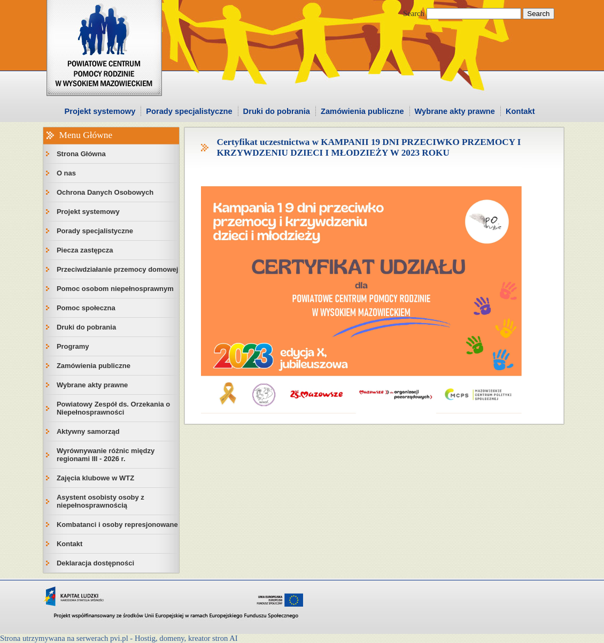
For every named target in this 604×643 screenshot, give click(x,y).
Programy (73, 346)
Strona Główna (81, 154)
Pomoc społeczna (86, 308)
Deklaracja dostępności (95, 563)
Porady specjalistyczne (189, 111)
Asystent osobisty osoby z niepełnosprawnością (100, 501)
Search (413, 13)
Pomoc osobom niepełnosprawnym (115, 289)
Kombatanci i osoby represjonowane (117, 524)
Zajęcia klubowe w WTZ (95, 478)
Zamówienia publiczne (362, 111)
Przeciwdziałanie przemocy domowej (118, 269)
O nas (66, 173)
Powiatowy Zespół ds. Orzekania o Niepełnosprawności (113, 408)
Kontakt (520, 111)
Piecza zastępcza (85, 250)
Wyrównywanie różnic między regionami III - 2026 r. (105, 455)
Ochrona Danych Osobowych (105, 192)
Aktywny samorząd (88, 431)
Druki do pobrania (276, 111)
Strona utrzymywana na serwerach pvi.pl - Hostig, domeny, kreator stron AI (119, 638)
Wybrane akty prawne (455, 111)
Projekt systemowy (100, 111)
